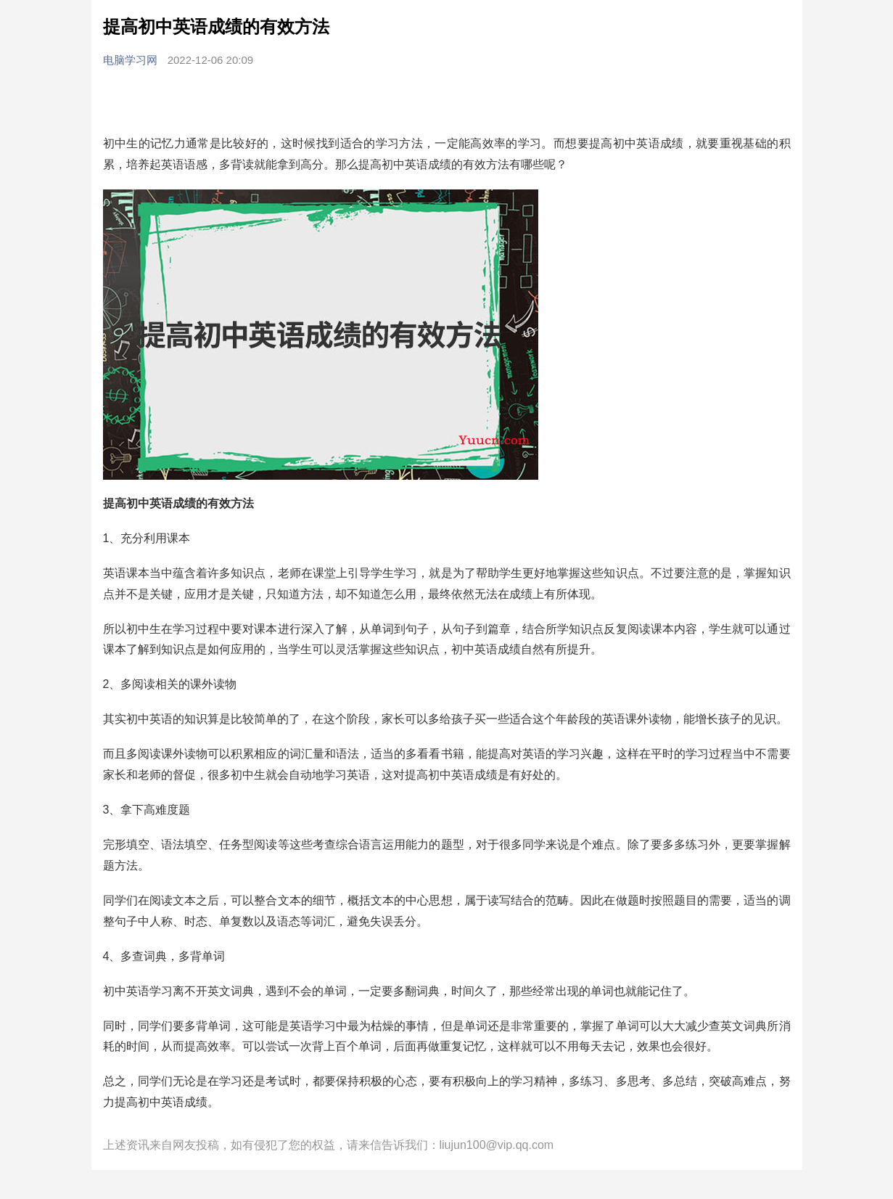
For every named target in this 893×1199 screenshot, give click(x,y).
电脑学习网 (131, 60)
